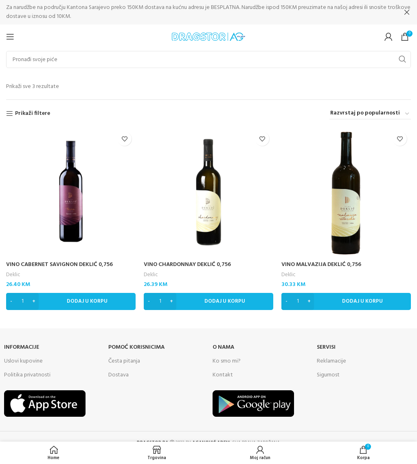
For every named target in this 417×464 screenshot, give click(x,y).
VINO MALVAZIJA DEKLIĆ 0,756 (321, 264)
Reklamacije (331, 360)
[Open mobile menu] (10, 36)
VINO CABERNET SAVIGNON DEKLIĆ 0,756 (59, 264)
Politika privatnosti (27, 374)
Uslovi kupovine (23, 360)
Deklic (13, 274)
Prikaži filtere (32, 113)
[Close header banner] (407, 12)
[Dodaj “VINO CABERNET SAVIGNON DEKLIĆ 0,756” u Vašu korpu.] (71, 301)
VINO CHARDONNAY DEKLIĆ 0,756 (187, 264)
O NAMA (223, 347)
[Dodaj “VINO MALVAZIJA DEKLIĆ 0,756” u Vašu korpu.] (346, 301)
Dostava (118, 374)
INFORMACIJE (21, 347)
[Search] (208, 59)
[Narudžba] (370, 113)
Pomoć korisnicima (136, 347)
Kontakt (223, 374)
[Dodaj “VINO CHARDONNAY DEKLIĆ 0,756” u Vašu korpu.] (208, 301)
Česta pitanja (124, 360)
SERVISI (326, 347)
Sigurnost (328, 374)
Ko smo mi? (227, 360)
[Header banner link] (196, 12)
